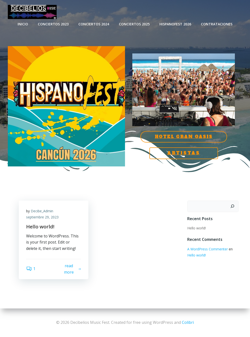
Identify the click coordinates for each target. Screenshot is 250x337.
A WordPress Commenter (207, 249)
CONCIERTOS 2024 (93, 24)
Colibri (188, 322)
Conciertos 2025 (134, 24)
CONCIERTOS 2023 (53, 24)
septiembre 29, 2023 (42, 217)
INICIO (23, 24)
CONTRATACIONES (216, 24)
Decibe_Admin (42, 211)
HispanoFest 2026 (175, 24)
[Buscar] (232, 206)
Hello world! (196, 228)
